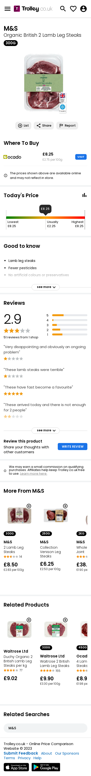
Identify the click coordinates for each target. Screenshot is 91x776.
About (46, 753)
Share (43, 125)
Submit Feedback (21, 753)
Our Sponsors (67, 753)
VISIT (80, 157)
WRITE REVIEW (72, 446)
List (23, 125)
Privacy (24, 757)
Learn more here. (33, 473)
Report (67, 125)
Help (37, 757)
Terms (9, 757)
